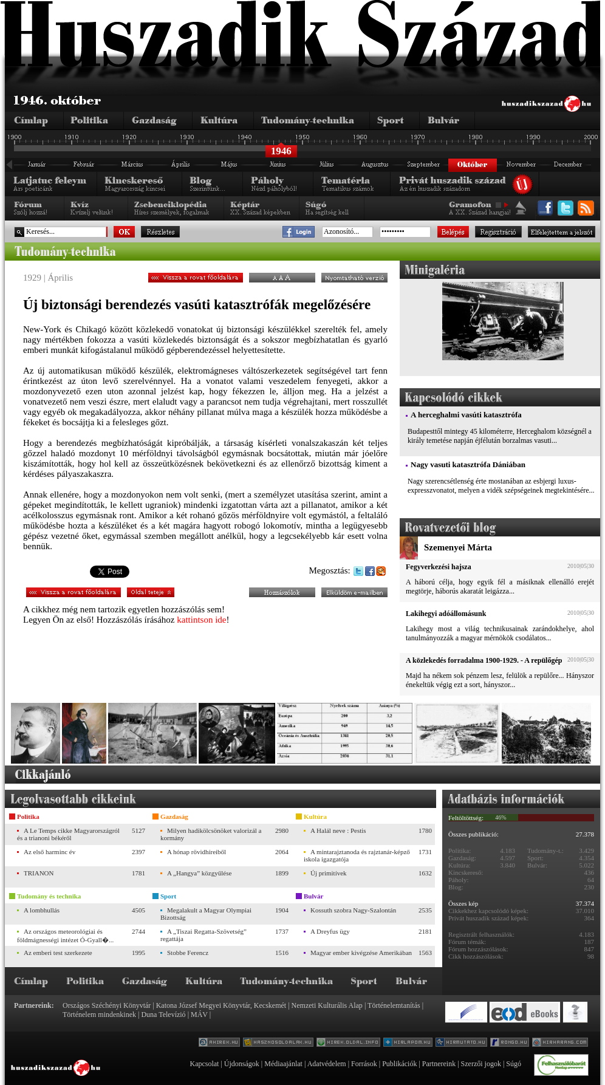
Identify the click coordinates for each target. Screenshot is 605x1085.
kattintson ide (201, 620)
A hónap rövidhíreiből (196, 851)
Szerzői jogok (481, 1063)
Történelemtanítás (393, 1005)
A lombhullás (42, 910)
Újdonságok (241, 1063)
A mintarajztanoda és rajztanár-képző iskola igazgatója (357, 855)
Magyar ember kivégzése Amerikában (361, 952)
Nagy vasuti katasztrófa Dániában (468, 464)
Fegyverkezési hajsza (438, 567)
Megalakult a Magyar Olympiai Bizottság (205, 913)
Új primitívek (328, 873)
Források (364, 1063)
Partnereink (439, 1063)
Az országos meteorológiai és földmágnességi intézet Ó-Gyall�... (65, 935)
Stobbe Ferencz (187, 952)
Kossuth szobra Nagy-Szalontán (353, 910)
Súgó (513, 1063)
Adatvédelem (326, 1063)
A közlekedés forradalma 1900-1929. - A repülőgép (484, 660)
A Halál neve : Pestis (338, 830)
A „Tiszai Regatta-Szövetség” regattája (203, 935)
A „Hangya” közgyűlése (199, 873)
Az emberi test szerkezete (58, 952)
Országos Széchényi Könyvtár (107, 1005)
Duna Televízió (163, 1014)
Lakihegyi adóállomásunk (446, 613)
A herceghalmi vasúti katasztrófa (466, 414)
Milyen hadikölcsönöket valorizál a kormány (210, 834)
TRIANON (39, 873)
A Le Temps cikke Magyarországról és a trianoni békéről (68, 834)
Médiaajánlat (283, 1063)
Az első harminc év (49, 851)
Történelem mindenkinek (99, 1014)
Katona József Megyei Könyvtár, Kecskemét (221, 1005)
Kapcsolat (204, 1063)
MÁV (199, 1014)
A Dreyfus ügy (330, 931)
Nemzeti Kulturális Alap (327, 1005)
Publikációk (399, 1063)
